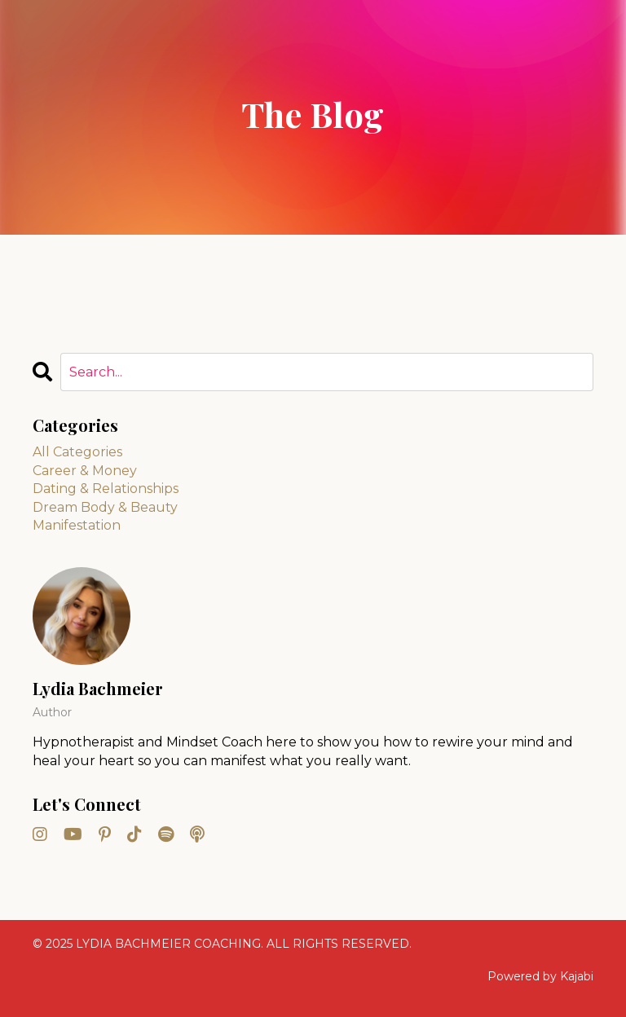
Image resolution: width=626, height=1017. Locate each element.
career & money (85, 470)
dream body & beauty (105, 507)
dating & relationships (106, 488)
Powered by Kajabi (540, 976)
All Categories (77, 452)
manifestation (77, 525)
